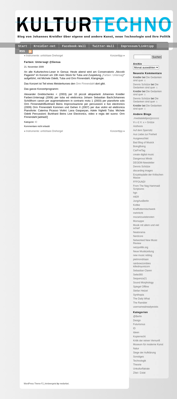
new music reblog (142, 255)
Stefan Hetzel (140, 290)
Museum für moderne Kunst (148, 344)
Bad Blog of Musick (143, 142)
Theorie (137, 364)
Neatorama (139, 232)
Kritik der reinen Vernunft (146, 340)
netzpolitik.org (140, 247)
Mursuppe (138, 221)
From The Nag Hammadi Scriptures (146, 187)
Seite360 (138, 274)
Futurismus (139, 324)
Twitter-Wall (103, 46)
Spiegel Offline (141, 286)
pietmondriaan (141, 259)
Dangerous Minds (142, 158)
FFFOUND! (139, 181)
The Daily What (141, 298)
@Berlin (137, 316)
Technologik (139, 360)
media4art (64, 384)
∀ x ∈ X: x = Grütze (143, 122)
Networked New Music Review (145, 242)
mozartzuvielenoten (143, 217)
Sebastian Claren (142, 270)
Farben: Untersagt (113, 75)
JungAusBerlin (141, 201)
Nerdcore (138, 236)
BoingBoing (139, 146)
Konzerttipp (116, 55)
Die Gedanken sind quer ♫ (146, 86)
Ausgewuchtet (140, 138)
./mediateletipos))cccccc (146, 118)
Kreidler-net (45, 46)
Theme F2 (38, 384)
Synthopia (138, 294)
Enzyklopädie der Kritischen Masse (148, 176)
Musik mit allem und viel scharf (146, 227)
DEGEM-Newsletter (143, 162)
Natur (136, 348)
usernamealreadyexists (145, 306)
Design (137, 320)
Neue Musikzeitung (143, 251)
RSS (22, 51)
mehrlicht (138, 213)
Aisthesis (138, 126)
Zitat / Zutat (139, 372)
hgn (135, 192)
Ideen (136, 332)
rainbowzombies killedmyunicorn (142, 265)
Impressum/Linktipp (137, 46)
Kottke (136, 205)
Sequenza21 (140, 278)
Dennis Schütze (141, 84)
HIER (136, 196)
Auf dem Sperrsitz (142, 130)
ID (36, 122)
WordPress (29, 384)
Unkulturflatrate (141, 368)
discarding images (143, 170)
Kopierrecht (139, 336)
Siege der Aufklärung (144, 352)
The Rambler (140, 302)
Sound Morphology (143, 282)
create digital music (143, 154)
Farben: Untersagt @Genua (42, 62)
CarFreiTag (139, 150)
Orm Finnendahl (85, 83)
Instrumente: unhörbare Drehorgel (44, 55)
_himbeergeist (49, 384)
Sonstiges (138, 356)
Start (22, 46)
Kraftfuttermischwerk (144, 209)
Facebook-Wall (74, 46)
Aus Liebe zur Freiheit (145, 134)
